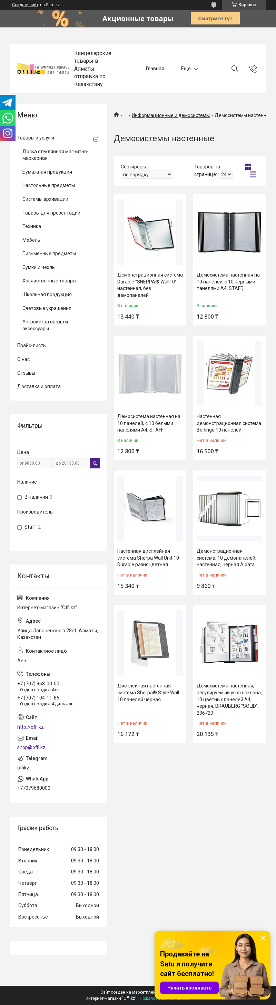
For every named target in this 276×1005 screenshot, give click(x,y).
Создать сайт (25, 4)
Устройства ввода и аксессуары (45, 325)
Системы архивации (45, 199)
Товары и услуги (35, 138)
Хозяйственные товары (49, 280)
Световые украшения (46, 308)
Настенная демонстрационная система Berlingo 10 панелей (229, 423)
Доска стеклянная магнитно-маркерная (55, 155)
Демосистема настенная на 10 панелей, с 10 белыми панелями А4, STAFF (148, 423)
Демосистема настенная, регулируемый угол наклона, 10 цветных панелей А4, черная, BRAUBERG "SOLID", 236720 (229, 699)
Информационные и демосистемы (171, 115)
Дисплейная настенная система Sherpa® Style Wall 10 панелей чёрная (148, 692)
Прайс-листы (32, 345)
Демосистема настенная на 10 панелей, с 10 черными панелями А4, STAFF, (228, 281)
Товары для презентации (51, 213)
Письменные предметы (49, 253)
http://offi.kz (30, 727)
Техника (31, 226)
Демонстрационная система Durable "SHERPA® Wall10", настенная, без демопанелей (150, 285)
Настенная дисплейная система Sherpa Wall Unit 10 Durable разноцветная (148, 557)
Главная (155, 68)
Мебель (31, 240)
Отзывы (26, 373)
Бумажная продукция (47, 172)
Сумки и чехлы (39, 267)
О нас (23, 359)
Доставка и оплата (39, 386)
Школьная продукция (47, 294)
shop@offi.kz (31, 747)
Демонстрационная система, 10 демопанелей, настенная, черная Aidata (226, 557)
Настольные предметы (48, 185)
